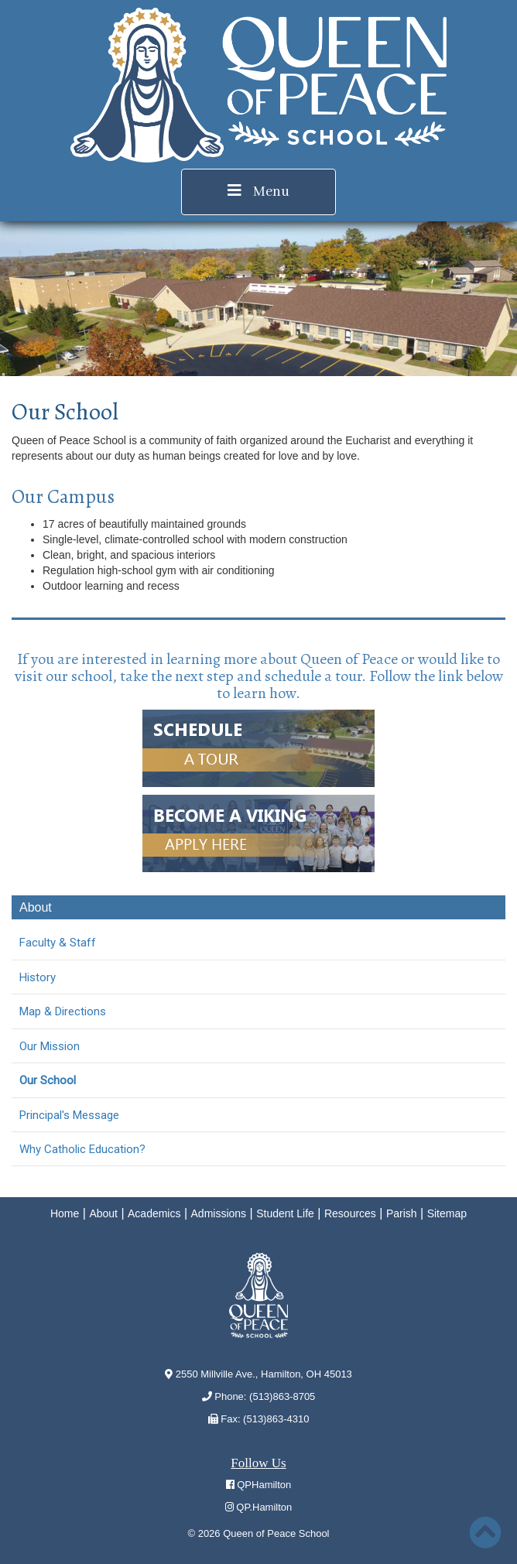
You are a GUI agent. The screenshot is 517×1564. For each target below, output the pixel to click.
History (37, 977)
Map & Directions (62, 1011)
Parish (401, 1213)
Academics (154, 1213)
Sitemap (447, 1213)
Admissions (219, 1213)
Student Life (285, 1213)
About (103, 1213)
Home (64, 1213)
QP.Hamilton (259, 1507)
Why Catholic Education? (82, 1149)
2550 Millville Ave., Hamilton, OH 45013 (258, 1374)
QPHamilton (259, 1484)
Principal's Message (69, 1115)
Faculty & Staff (57, 943)
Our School (47, 1080)
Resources (350, 1213)
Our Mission (49, 1046)
